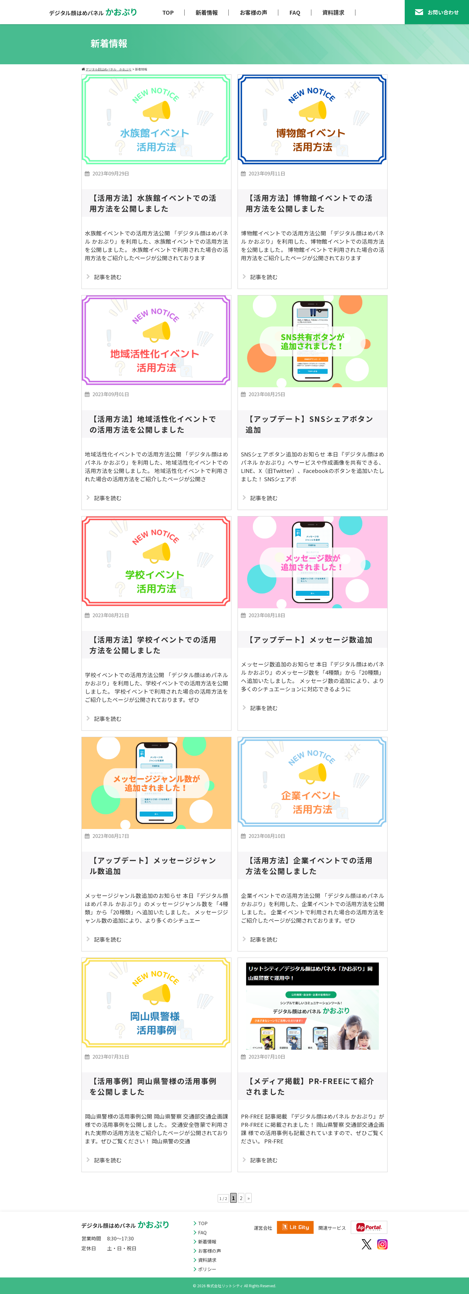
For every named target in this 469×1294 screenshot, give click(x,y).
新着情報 (207, 12)
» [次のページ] (248, 1198)
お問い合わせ (437, 12)
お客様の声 (253, 12)
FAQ (294, 12)
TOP (168, 12)
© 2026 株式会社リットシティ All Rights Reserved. (234, 1285)
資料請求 (333, 12)
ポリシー (207, 1269)
